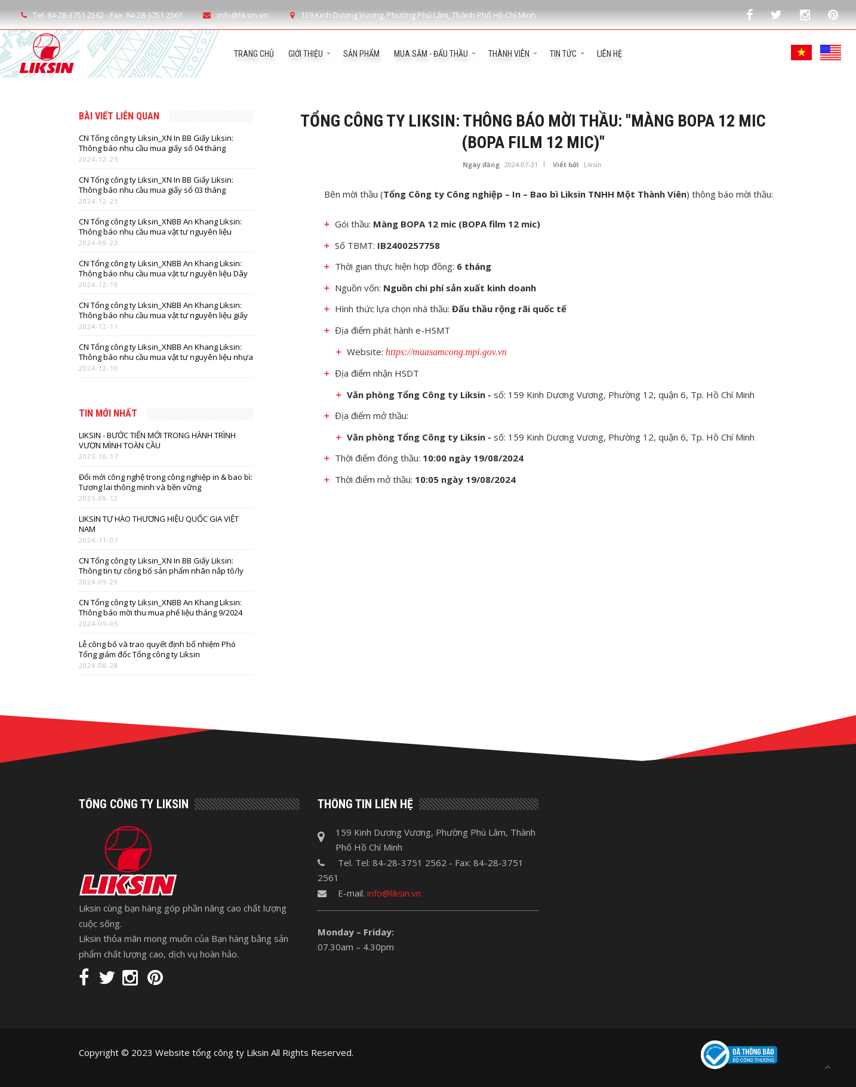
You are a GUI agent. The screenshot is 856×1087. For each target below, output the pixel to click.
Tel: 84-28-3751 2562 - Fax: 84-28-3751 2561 (100, 15)
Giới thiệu (305, 53)
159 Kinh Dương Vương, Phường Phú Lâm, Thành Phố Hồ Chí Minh (411, 15)
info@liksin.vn (394, 893)
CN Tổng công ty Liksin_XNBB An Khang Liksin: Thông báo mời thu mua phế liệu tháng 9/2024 (160, 608)
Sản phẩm (361, 53)
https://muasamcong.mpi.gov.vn (446, 352)
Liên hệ (609, 53)
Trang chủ (254, 53)
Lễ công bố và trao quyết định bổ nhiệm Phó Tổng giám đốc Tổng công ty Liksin (157, 649)
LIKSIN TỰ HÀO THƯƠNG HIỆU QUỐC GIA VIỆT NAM (159, 524)
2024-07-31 (521, 164)
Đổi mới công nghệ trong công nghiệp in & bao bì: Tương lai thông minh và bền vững (166, 482)
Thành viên (508, 53)
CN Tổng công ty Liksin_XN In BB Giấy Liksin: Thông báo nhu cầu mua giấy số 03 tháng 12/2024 (156, 185)
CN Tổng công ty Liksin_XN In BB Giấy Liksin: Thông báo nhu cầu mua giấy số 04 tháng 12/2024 (156, 143)
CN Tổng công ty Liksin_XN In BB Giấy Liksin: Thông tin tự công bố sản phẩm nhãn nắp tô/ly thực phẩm (161, 566)
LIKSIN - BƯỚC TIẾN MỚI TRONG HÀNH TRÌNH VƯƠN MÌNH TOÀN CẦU (157, 440)
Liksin (593, 164)
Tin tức (563, 53)
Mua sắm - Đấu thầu (431, 53)
